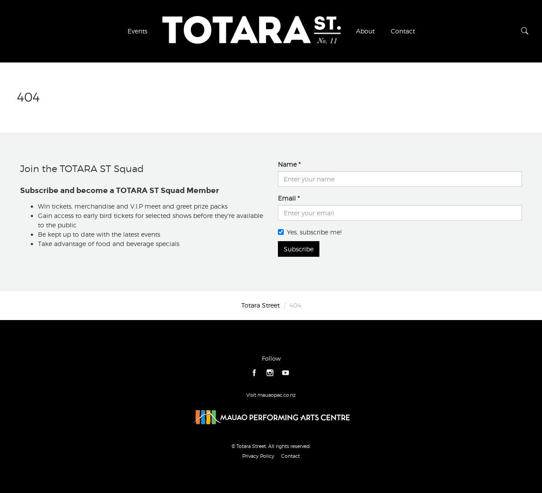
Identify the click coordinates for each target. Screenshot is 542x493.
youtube (286, 373)
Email (287, 198)
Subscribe (299, 249)
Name (287, 164)
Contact (403, 31)
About (365, 31)
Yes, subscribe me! (310, 232)
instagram (270, 373)
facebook (254, 373)
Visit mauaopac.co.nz (271, 395)
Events (137, 31)
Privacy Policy (258, 456)
